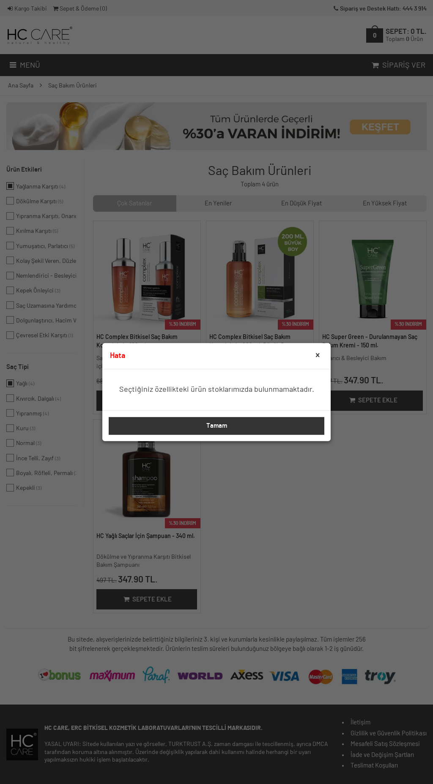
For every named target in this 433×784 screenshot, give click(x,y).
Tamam (216, 426)
